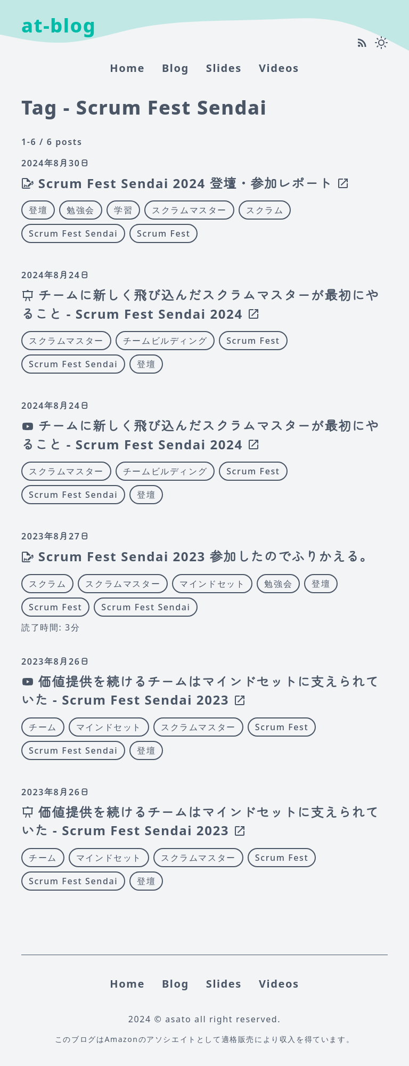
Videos (279, 68)
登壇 (38, 210)
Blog (175, 68)
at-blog (58, 25)
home (127, 68)
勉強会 (81, 210)
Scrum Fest (163, 233)
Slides (224, 68)
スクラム (264, 210)
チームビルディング (165, 340)
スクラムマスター (189, 210)
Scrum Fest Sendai (73, 233)
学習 (123, 210)
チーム (43, 727)
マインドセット (212, 583)
